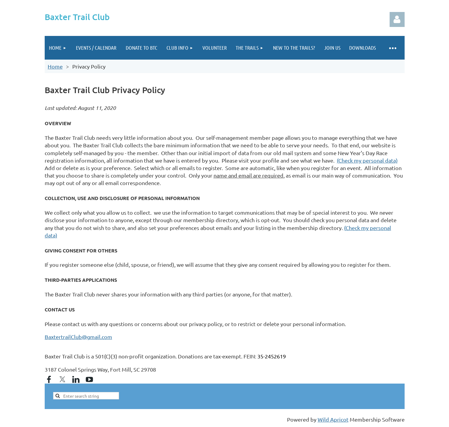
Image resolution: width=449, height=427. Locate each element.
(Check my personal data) (367, 160)
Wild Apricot (333, 419)
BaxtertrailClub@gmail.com (78, 337)
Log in (397, 19)
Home (55, 66)
